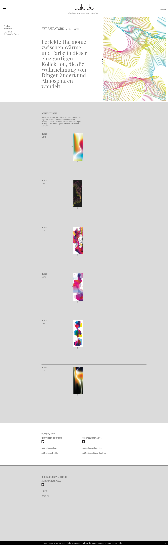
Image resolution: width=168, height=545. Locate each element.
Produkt (7, 26)
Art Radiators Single (49, 448)
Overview (162, 10)
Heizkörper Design (83, 13)
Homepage (71, 13)
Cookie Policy (117, 543)
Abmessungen (9, 28)
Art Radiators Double (50, 453)
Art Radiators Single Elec (92, 448)
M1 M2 (44, 491)
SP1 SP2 (45, 496)
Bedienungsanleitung (11, 34)
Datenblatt (8, 32)
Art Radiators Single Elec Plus (94, 453)
